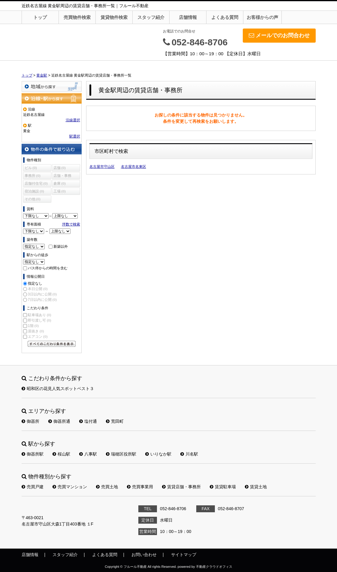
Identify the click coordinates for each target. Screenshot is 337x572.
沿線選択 (73, 120)
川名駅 (189, 454)
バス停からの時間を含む (48, 268)
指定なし (35, 283)
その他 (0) (33, 199)
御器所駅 (33, 454)
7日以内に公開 (42, 300)
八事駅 (88, 454)
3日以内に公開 (42, 294)
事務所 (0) (33, 176)
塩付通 (88, 421)
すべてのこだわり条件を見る (52, 344)
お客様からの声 (262, 17)
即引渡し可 (39, 320)
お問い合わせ (144, 554)
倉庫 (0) (59, 183)
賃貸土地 (256, 486)
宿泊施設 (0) (34, 191)
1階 (33, 326)
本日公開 (37, 289)
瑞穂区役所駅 (121, 454)
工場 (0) (59, 191)
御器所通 (59, 421)
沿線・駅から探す (52, 98)
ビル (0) (31, 168)
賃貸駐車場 (223, 486)
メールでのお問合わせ (279, 35)
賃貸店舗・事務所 (181, 486)
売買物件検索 (77, 17)
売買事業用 (140, 486)
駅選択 (74, 136)
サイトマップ (183, 554)
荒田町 (115, 421)
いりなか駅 (158, 454)
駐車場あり (39, 315)
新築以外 (60, 246)
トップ (40, 17)
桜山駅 (61, 454)
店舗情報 (188, 17)
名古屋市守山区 (102, 167)
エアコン (37, 336)
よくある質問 (224, 17)
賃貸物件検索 (114, 17)
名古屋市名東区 (133, 167)
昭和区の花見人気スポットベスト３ (58, 388)
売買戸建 (33, 486)
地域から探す (52, 86)
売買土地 (107, 486)
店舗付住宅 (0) (36, 183)
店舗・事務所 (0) (62, 176)
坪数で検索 (71, 224)
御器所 (30, 421)
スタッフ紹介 (150, 17)
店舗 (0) (59, 168)
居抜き (36, 331)
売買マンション (70, 486)
